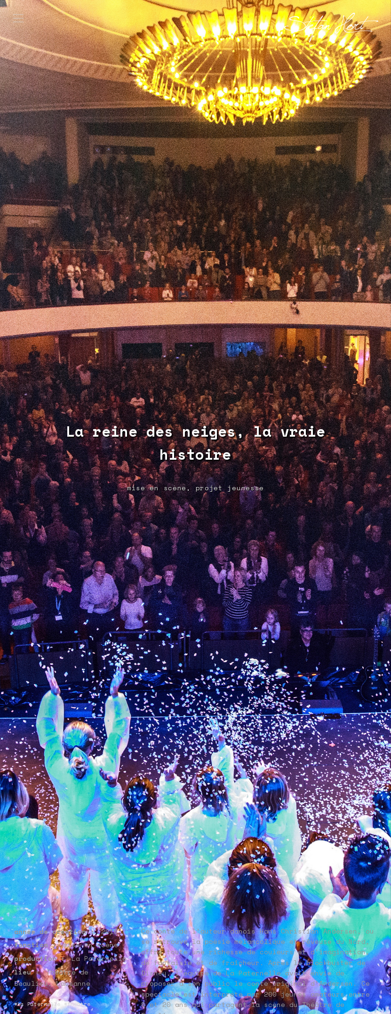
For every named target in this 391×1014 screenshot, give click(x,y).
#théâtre (77, 1004)
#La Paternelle (37, 1004)
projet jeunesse (230, 488)
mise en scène (156, 488)
